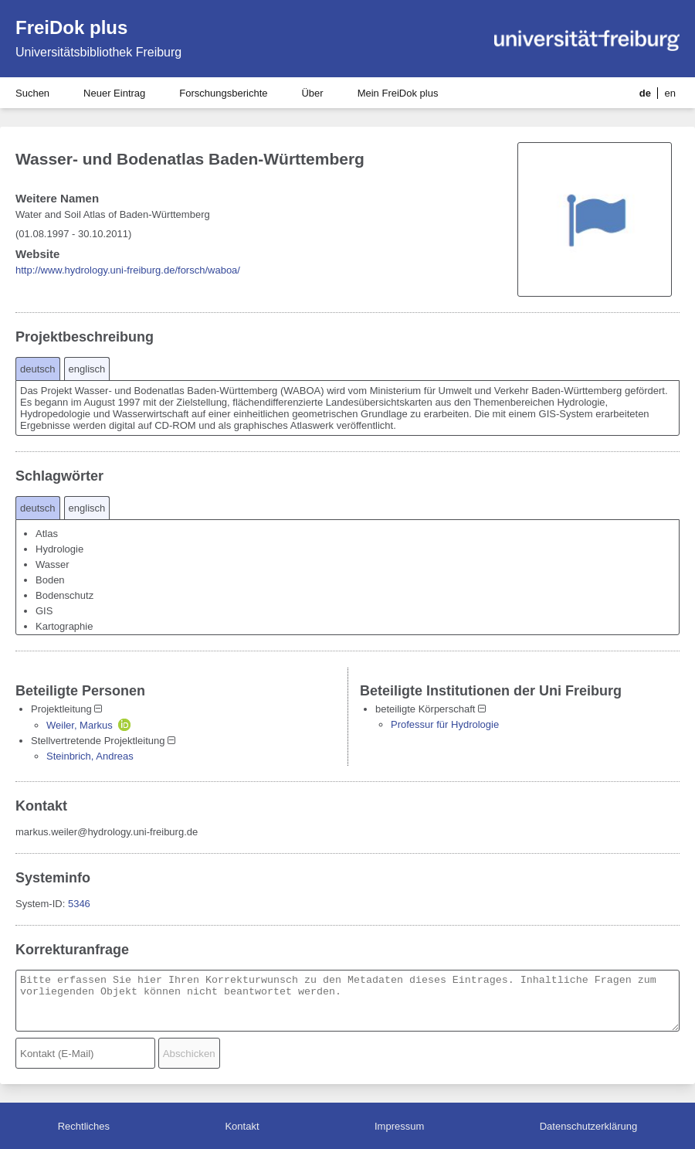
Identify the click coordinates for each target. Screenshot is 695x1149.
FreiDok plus (71, 27)
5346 (79, 903)
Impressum (399, 1126)
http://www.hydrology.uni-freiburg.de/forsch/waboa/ (127, 270)
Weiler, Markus (79, 725)
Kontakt (242, 1126)
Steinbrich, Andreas (90, 756)
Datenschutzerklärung (588, 1126)
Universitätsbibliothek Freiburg (98, 52)
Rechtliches (84, 1126)
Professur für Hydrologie (445, 724)
